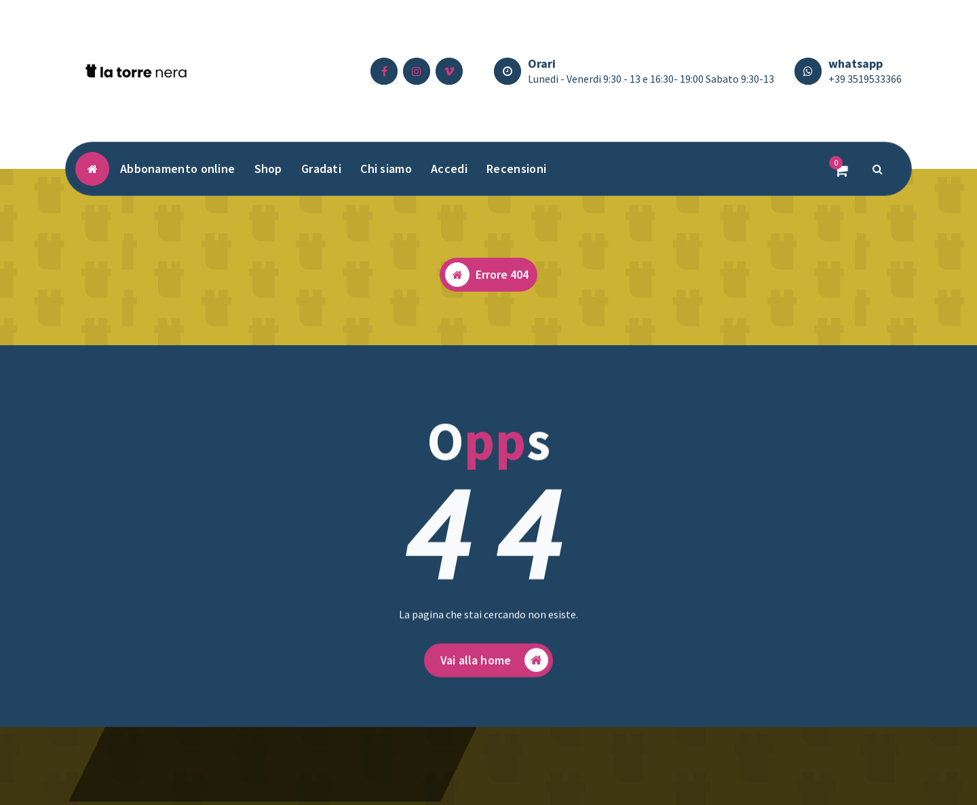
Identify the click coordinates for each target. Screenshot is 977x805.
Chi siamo (386, 168)
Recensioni (516, 168)
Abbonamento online (177, 168)
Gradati (321, 168)
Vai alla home (494, 676)
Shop (268, 168)
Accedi (449, 168)
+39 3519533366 (865, 78)
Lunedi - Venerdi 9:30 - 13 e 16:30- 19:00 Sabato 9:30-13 (651, 78)
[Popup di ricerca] (878, 168)
